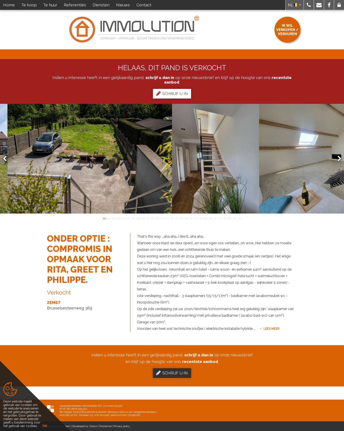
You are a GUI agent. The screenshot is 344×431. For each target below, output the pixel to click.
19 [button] (191, 218)
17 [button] (182, 218)
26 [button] (225, 218)
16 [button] (177, 218)
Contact (143, 5)
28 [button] (235, 218)
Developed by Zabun (84, 426)
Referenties (75, 5)
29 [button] (240, 218)
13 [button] (162, 218)
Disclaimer (105, 426)
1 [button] (104, 218)
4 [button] (119, 218)
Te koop (29, 5)
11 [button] (153, 218)
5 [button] (124, 218)
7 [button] (133, 218)
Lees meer (270, 328)
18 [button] (186, 218)
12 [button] (157, 218)
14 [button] (167, 218)
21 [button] (201, 218)
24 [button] (215, 218)
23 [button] (211, 218)
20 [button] (196, 218)
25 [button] (220, 218)
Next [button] (337, 158)
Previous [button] (7, 158)
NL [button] (294, 5)
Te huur (50, 5)
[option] (172, 159)
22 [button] (206, 218)
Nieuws (123, 5)
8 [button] (138, 218)
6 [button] (129, 218)
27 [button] (230, 218)
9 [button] (143, 218)
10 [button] (148, 218)
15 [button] (172, 218)
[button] (309, 5)
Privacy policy (122, 426)
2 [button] (109, 218)
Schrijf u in (172, 93)
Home (9, 5)
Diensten (101, 5)
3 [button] (114, 218)
